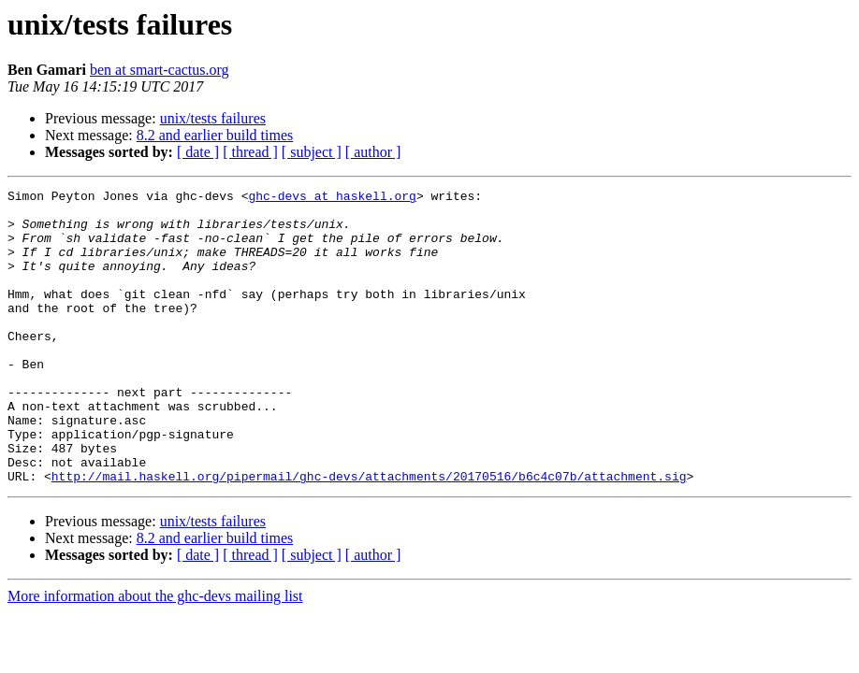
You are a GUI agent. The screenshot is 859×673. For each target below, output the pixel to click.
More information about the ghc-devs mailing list (155, 655)
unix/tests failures (213, 118)
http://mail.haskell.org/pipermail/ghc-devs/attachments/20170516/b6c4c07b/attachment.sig (369, 534)
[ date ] (198, 152)
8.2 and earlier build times (215, 135)
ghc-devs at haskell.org (331, 198)
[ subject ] (312, 152)
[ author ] (373, 152)
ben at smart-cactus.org (159, 70)
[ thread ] (250, 152)
